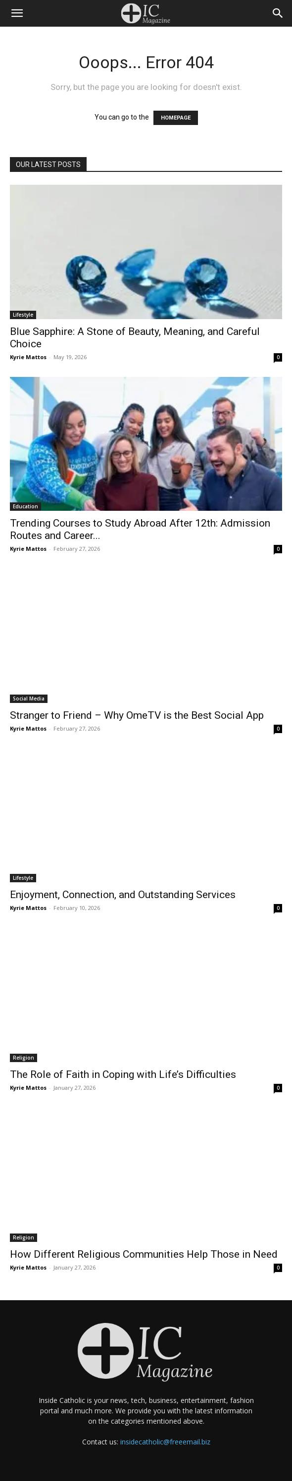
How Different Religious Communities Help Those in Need (144, 1254)
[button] (17, 13)
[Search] (278, 13)
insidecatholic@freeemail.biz (165, 1441)
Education (25, 506)
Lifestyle (23, 314)
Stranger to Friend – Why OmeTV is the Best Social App (137, 715)
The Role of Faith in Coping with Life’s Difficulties (123, 1074)
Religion (23, 1057)
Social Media (29, 698)
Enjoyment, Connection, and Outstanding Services (123, 895)
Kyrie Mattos (28, 357)
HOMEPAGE (176, 118)
